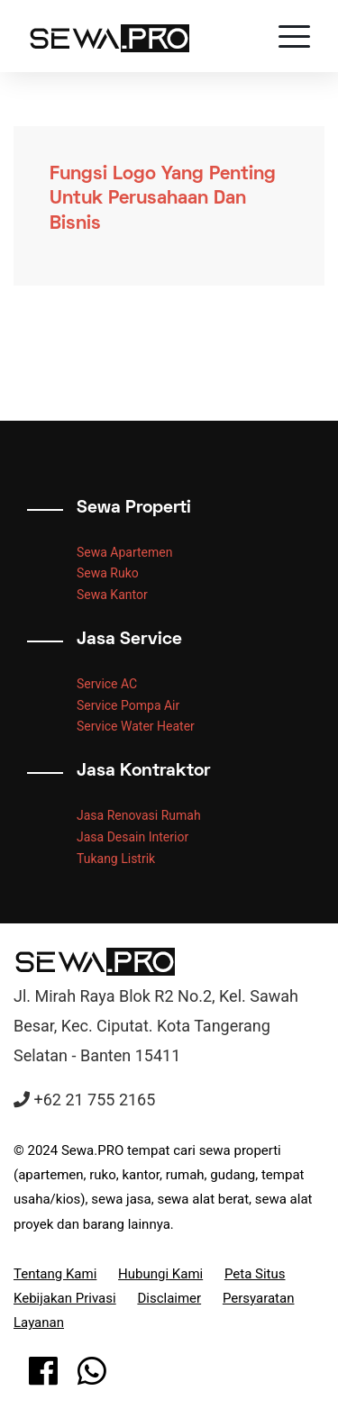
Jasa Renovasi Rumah (139, 815)
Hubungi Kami (160, 1274)
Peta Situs (255, 1274)
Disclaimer (169, 1298)
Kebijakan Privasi (65, 1298)
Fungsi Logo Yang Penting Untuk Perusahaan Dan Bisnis (163, 199)
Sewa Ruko (108, 573)
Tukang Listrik (116, 858)
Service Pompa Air (128, 705)
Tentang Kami (55, 1274)
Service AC (107, 684)
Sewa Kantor (112, 594)
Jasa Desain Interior (132, 837)
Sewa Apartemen (124, 552)
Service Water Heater (136, 726)
